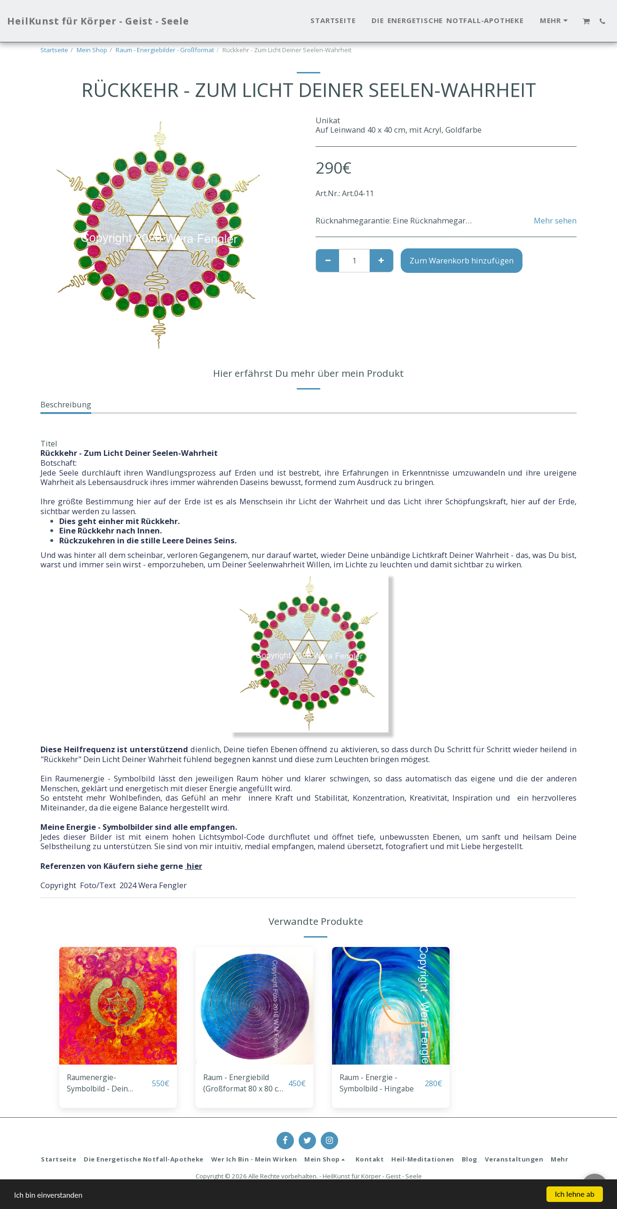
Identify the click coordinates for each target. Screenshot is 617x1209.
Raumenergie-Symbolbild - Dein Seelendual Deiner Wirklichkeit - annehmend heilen (101, 1084)
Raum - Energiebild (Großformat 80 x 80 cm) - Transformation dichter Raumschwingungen (242, 1084)
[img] (118, 1006)
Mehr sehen (555, 221)
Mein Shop (92, 50)
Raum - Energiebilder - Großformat (165, 50)
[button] (586, 21)
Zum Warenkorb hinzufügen (462, 260)
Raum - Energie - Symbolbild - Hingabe (379, 1083)
